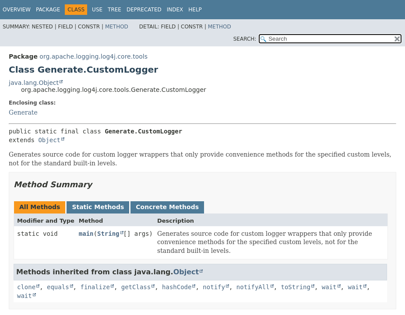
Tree (114, 10)
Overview (17, 10)
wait (329, 287)
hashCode (176, 287)
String (108, 233)
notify (214, 287)
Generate (23, 112)
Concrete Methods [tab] (167, 206)
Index (175, 10)
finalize (94, 287)
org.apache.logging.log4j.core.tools (93, 56)
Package (48, 10)
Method (116, 27)
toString (295, 287)
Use (97, 10)
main (86, 233)
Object (49, 140)
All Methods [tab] (39, 206)
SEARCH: (245, 39)
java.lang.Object (34, 82)
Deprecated (144, 10)
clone (26, 287)
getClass (136, 287)
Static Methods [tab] (98, 206)
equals (58, 287)
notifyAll (253, 287)
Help (195, 10)
